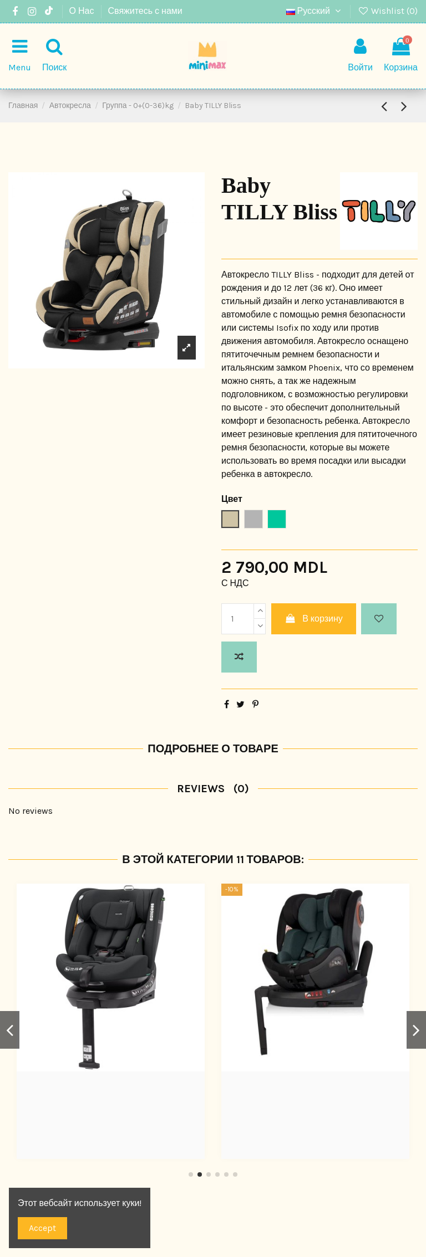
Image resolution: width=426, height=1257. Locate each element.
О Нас (83, 11)
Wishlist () (387, 11)
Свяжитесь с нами (145, 11)
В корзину (314, 618)
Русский (315, 11)
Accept (42, 1228)
